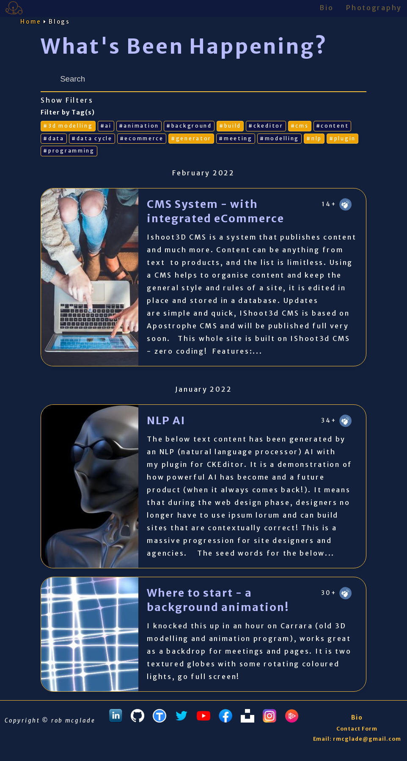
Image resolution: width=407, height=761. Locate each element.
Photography (374, 7)
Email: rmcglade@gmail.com (357, 739)
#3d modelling (68, 126)
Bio (326, 7)
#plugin (342, 138)
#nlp (314, 138)
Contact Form (357, 729)
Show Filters (67, 100)
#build (230, 126)
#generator (191, 138)
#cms (300, 126)
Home (30, 21)
